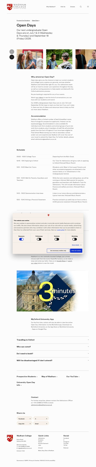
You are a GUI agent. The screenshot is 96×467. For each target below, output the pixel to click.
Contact (19, 451)
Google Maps (61, 261)
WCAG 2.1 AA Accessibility (47, 460)
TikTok (65, 445)
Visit (23, 451)
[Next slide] (11, 57)
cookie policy (60, 230)
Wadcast (65, 448)
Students (40, 440)
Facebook (66, 438)
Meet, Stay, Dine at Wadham (46, 450)
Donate (72, 6)
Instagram (66, 441)
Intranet (40, 448)
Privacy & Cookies (34, 460)
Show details (75, 245)
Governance (20, 460)
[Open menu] (88, 6)
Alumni (40, 441)
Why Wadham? (51, 6)
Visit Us (63, 6)
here (40, 124)
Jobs (39, 445)
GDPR (26, 460)
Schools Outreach (43, 443)
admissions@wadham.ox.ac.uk (41, 405)
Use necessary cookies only (58, 250)
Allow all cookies (76, 250)
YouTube (65, 443)
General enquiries (22, 444)
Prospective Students (23, 20)
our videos (39, 97)
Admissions (41, 438)
